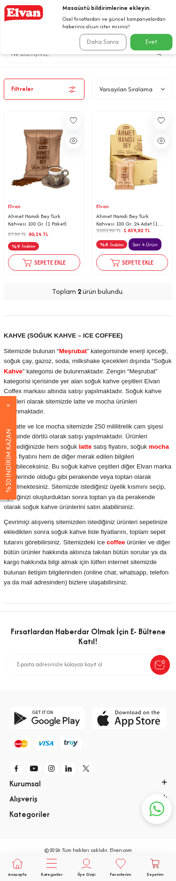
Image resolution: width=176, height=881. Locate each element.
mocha (159, 446)
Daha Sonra (103, 41)
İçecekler (93, 71)
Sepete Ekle (44, 262)
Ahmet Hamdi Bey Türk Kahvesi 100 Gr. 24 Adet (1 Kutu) (127, 220)
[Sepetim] (155, 867)
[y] (34, 768)
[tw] (86, 768)
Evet (151, 41)
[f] (16, 768)
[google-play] (47, 718)
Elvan (14, 206)
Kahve (128, 71)
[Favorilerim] (120, 867)
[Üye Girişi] (86, 867)
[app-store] (129, 718)
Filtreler (44, 89)
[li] (69, 768)
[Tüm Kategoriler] (51, 867)
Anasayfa (53, 71)
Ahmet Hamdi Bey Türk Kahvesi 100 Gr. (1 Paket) (37, 220)
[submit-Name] (160, 665)
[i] (51, 768)
